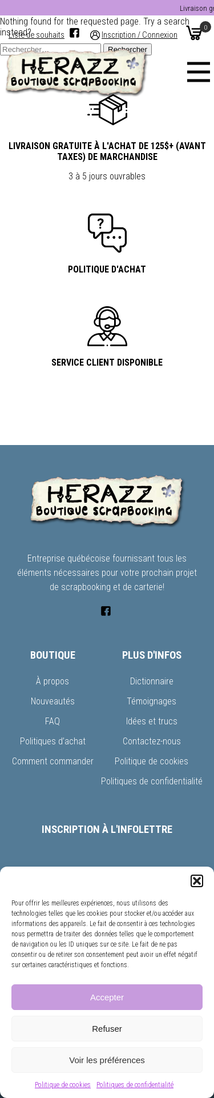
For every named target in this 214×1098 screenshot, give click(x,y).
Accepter (107, 997)
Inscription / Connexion (139, 35)
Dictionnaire (151, 681)
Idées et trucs (151, 721)
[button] (197, 881)
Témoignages (151, 701)
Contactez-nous (152, 741)
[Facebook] (74, 33)
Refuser (107, 1028)
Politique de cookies (63, 1085)
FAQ (52, 721)
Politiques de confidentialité (134, 1085)
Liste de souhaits (36, 35)
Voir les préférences (107, 1060)
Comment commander (53, 761)
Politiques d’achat (53, 741)
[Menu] (198, 72)
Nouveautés (53, 701)
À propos (52, 681)
